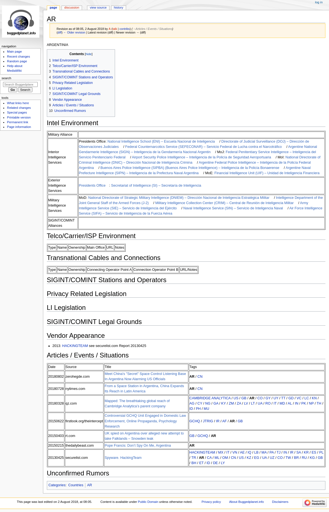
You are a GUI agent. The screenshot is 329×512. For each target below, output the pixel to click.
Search (6, 78)
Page (53, 7)
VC (299, 398)
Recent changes (18, 56)
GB (243, 398)
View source (98, 7)
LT (253, 403)
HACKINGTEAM (75, 346)
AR (191, 377)
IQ (249, 452)
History (118, 7)
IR (218, 421)
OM (225, 458)
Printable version (18, 117)
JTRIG (208, 421)
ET (201, 463)
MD (282, 403)
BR (296, 458)
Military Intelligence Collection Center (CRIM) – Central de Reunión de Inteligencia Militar (224, 203)
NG (207, 403)
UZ (272, 458)
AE (242, 452)
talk (115, 28)
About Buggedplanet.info (246, 501)
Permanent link (17, 122)
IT (275, 403)
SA (298, 452)
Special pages (17, 112)
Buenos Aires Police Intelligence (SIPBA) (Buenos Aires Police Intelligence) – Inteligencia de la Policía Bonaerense (189, 168)
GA (215, 403)
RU (304, 458)
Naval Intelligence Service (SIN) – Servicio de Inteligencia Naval (233, 208)
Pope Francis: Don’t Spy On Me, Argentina (137, 445)
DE (215, 463)
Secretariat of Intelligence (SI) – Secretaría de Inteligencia (156, 185)
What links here (18, 103)
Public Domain (148, 501)
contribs (124, 28)
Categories (57, 485)
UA (260, 403)
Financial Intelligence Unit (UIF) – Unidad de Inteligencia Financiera (266, 173)
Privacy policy (211, 501)
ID (191, 409)
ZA (239, 403)
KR (306, 452)
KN (314, 398)
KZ (249, 458)
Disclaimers (280, 501)
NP (311, 403)
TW (288, 458)
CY (199, 403)
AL (290, 403)
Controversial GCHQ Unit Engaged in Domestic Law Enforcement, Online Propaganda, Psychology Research (145, 421)
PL (321, 452)
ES (314, 452)
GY (268, 398)
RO (268, 403)
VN (234, 452)
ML (217, 458)
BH (193, 463)
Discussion (71, 7)
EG (256, 458)
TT (283, 398)
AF (224, 421)
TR (193, 458)
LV (246, 403)
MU (206, 409)
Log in (319, 2)
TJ (278, 452)
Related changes (19, 107)
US (235, 398)
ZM (231, 403)
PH (198, 409)
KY (223, 403)
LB (256, 452)
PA (271, 452)
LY (223, 463)
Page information (19, 126)
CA (209, 458)
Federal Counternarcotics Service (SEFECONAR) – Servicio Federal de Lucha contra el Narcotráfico (203, 147)
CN (199, 377)
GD (291, 398)
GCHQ (194, 421)
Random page (17, 61)
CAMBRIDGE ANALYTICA (210, 398)
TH (319, 403)
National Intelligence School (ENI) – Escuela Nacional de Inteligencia (161, 141)
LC (306, 398)
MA (263, 452)
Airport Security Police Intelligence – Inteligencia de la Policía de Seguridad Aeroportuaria (201, 157)
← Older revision (74, 32)
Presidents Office (92, 185)
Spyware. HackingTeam (122, 458)
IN (297, 403)
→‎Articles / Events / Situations (152, 28)
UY (276, 398)
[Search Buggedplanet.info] (20, 84)
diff (60, 32)
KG (312, 458)
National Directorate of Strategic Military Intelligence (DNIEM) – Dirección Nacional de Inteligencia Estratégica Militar (178, 198)
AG (191, 403)
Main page (14, 51)
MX (220, 452)
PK (303, 403)
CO (260, 398)
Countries (75, 485)
